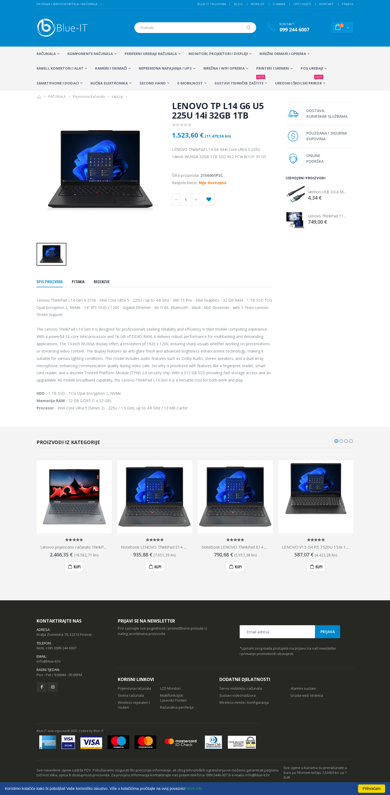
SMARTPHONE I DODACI (58, 83)
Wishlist (258, 4)
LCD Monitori (170, 688)
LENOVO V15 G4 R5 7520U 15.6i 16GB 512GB (325, 547)
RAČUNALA (46, 53)
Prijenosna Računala (89, 96)
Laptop (117, 96)
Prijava (347, 4)
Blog (238, 4)
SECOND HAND (152, 83)
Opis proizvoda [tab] (50, 281)
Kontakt (326, 4)
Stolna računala (131, 695)
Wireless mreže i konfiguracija (244, 702)
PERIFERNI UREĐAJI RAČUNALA (151, 53)
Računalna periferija (177, 707)
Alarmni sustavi (303, 688)
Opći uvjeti (302, 4)
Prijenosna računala (134, 688)
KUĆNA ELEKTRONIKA (109, 83)
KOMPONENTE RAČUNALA (90, 53)
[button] (342, 27)
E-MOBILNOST (190, 83)
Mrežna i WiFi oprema (224, 68)
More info (194, 788)
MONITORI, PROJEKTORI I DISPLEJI (218, 53)
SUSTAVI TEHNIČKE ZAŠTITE (239, 81)
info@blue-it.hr (49, 661)
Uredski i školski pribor (299, 81)
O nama (279, 4)
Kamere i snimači (111, 68)
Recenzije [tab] (102, 281)
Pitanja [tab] (78, 281)
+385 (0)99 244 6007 (61, 648)
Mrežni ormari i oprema (282, 53)
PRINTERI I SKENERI (272, 68)
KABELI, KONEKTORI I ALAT (60, 68)
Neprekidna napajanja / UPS (165, 68)
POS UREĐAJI (312, 68)
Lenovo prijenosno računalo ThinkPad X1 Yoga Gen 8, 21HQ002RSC (102, 547)
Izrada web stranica (307, 695)
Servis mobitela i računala (240, 688)
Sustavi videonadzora (237, 695)
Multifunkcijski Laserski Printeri (173, 698)
